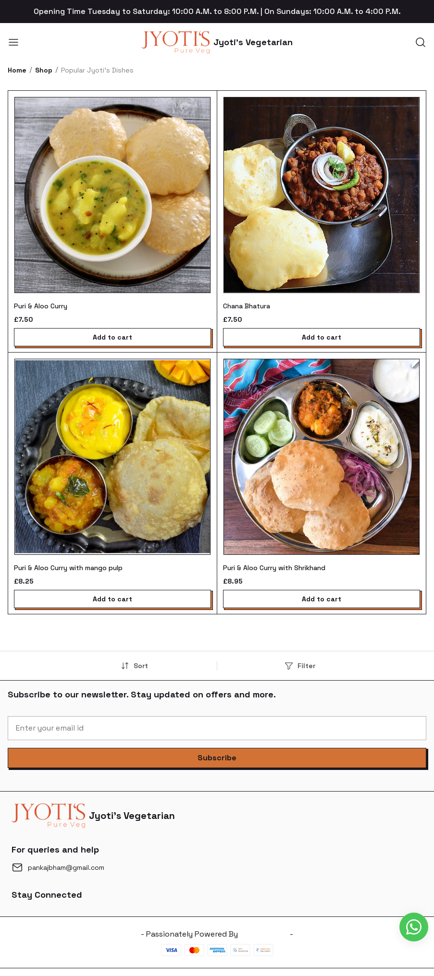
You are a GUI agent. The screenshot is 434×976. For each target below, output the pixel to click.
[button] (217, 758)
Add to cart (112, 337)
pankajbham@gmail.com (66, 867)
